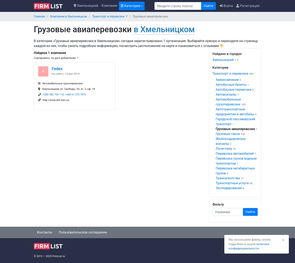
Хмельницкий (86, 6)
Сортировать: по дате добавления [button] (55, 57)
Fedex (57, 68)
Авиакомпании (227, 80)
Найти (208, 6)
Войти (226, 6)
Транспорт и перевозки (230, 73)
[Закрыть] (283, 240)
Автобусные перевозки (233, 89)
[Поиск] (177, 6)
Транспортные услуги (232, 183)
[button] (110, 16)
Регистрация (248, 6)
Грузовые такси (228, 134)
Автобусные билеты (231, 85)
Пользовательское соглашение (83, 232)
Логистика (224, 149)
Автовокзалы (226, 94)
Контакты (44, 232)
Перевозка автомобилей (235, 154)
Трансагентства (228, 178)
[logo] (51, 5)
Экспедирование (229, 188)
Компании (109, 6)
